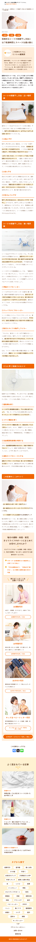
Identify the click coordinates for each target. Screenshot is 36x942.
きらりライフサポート (12, 892)
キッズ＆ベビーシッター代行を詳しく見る (18, 728)
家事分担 (29, 896)
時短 (12, 35)
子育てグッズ (10, 880)
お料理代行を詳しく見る (18, 654)
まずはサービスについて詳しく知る (18, 737)
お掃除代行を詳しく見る (18, 617)
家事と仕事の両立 (24, 880)
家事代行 (7, 867)
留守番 (18, 867)
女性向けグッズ (10, 876)
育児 (26, 892)
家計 (28, 912)
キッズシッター (18, 921)
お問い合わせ (18, 931)
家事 (5, 35)
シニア (18, 912)
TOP (18, 924)
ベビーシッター (13, 904)
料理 (7, 900)
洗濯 (18, 35)
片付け (25, 904)
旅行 (28, 900)
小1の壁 (12, 872)
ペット (7, 908)
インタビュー (12, 888)
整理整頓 (29, 908)
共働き (7, 912)
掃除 (23, 917)
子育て (23, 872)
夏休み (12, 917)
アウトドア (18, 900)
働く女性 (29, 867)
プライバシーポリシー (18, 927)
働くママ (18, 908)
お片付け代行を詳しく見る (18, 691)
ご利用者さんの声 (25, 876)
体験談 (7, 896)
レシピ (18, 884)
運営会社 (18, 934)
